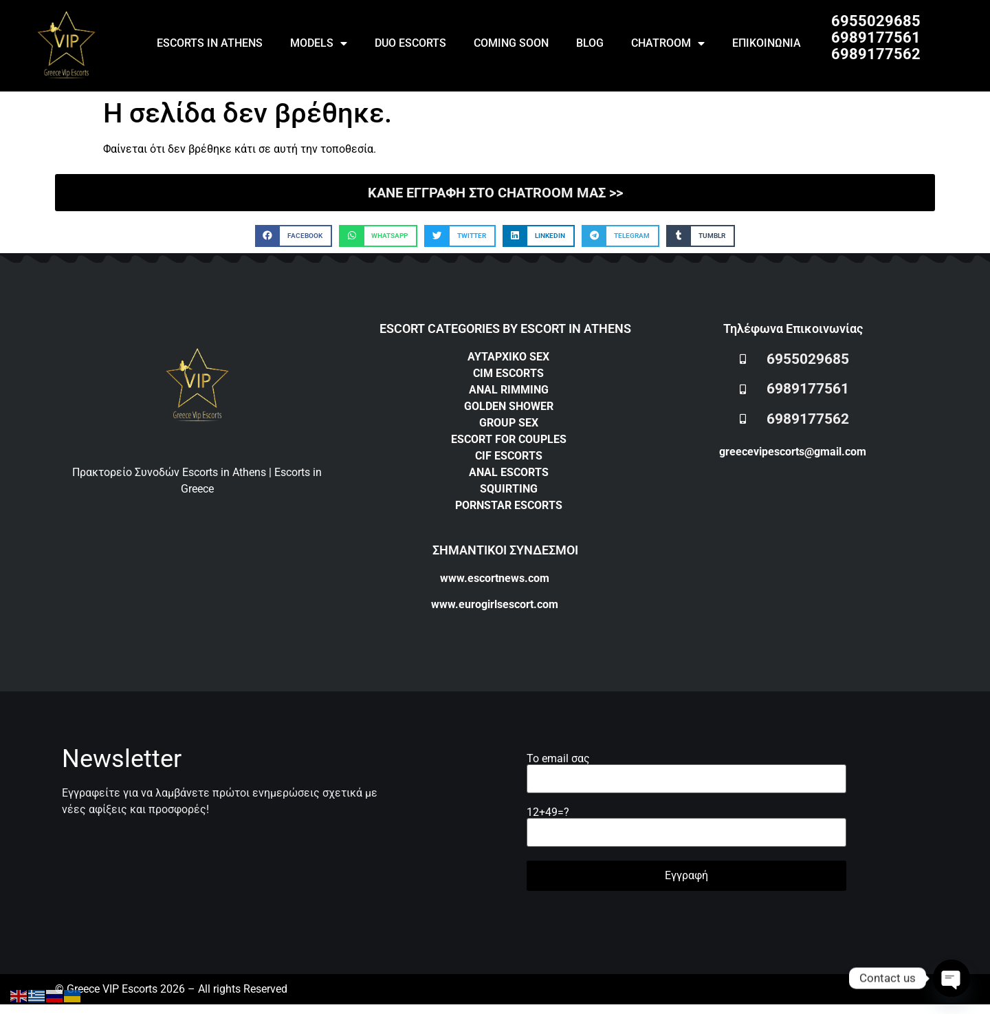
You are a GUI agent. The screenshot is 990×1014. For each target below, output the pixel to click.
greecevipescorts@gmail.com (792, 451)
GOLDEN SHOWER (508, 406)
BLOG (590, 43)
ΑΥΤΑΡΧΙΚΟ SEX (508, 356)
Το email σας (686, 769)
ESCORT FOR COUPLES (508, 439)
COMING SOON (511, 43)
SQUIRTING (509, 488)
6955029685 (876, 21)
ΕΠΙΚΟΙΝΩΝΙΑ (766, 43)
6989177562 (876, 54)
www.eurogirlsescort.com (494, 604)
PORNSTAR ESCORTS (508, 505)
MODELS (318, 43)
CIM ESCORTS (508, 373)
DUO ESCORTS (410, 43)
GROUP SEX (508, 422)
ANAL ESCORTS (509, 472)
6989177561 (876, 37)
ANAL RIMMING (509, 389)
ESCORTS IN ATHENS (210, 43)
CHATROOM (668, 43)
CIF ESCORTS (508, 455)
